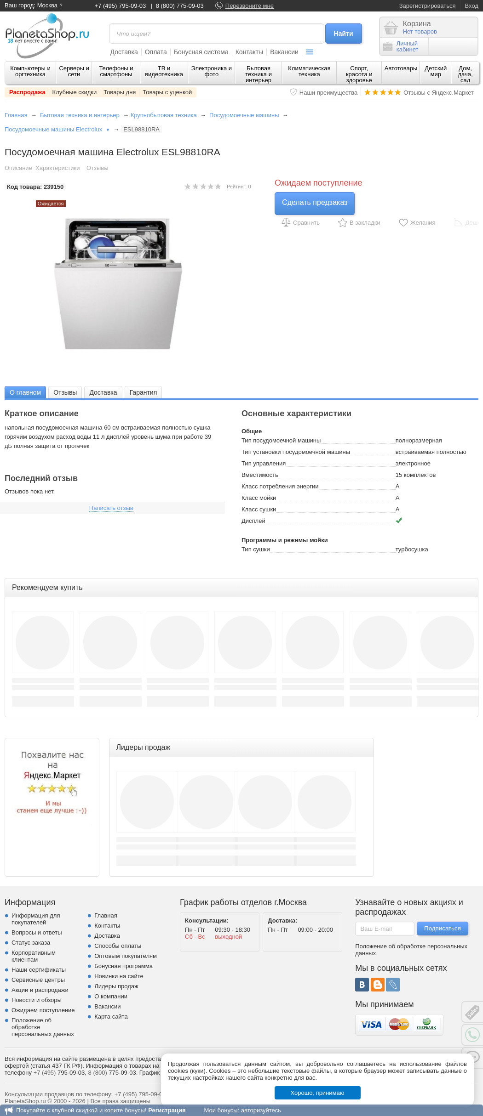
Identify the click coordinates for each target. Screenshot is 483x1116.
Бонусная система (201, 52)
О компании (110, 996)
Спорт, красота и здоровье (359, 74)
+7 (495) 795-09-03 (120, 5)
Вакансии (284, 52)
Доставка (124, 52)
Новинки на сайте (119, 976)
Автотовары (401, 68)
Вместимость (260, 474)
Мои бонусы (220, 1110)
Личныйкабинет (401, 46)
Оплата (156, 52)
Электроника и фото (211, 71)
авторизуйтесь (261, 1110)
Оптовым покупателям (125, 955)
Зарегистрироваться (427, 5)
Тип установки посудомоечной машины (296, 451)
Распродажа (27, 92)
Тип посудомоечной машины (281, 440)
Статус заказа (31, 942)
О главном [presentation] (25, 392)
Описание (18, 167)
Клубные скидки (74, 92)
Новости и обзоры (37, 1000)
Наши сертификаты (39, 969)
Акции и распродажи (40, 989)
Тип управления (264, 463)
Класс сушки (259, 509)
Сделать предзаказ (314, 202)
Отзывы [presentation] (65, 392)
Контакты (249, 52)
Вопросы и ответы (37, 932)
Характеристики (57, 167)
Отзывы (97, 167)
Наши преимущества (328, 92)
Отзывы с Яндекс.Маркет (438, 92)
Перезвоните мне (249, 5)
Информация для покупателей (36, 919)
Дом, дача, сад (465, 74)
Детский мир (436, 71)
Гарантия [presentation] (143, 392)
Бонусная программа (123, 966)
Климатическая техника (309, 71)
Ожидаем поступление (43, 1010)
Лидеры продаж (116, 986)
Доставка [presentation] (103, 392)
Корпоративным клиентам (34, 956)
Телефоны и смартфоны (116, 71)
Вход (471, 5)
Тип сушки (256, 549)
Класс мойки (259, 497)
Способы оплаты (117, 945)
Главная (16, 115)
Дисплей (253, 520)
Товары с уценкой (167, 92)
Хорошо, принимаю (318, 1092)
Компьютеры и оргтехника (30, 71)
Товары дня (120, 92)
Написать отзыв (111, 507)
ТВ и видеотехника (164, 71)
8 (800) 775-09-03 (180, 5)
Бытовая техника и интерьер (258, 74)
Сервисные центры (38, 979)
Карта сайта (110, 1016)
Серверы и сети (74, 71)
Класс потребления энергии (280, 486)
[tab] (25, 392)
